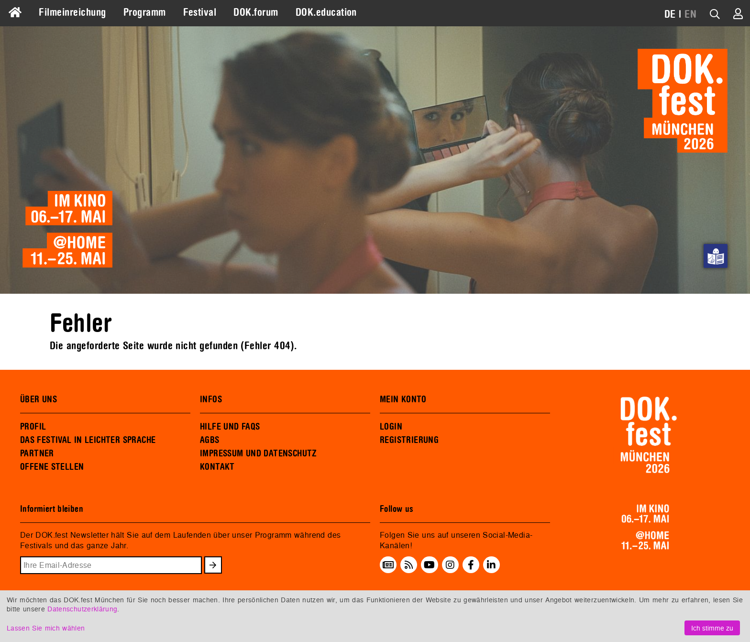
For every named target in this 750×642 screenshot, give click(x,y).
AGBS (210, 440)
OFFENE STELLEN (52, 467)
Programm (144, 12)
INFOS (211, 399)
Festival (200, 12)
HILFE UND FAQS (230, 427)
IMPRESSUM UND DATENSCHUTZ (258, 453)
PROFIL (33, 427)
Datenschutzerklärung (82, 608)
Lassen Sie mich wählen (46, 627)
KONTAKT (217, 467)
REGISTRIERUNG (409, 440)
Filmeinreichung (72, 12)
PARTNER (37, 453)
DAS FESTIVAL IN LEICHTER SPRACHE (87, 440)
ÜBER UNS (38, 399)
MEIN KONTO (403, 399)
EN (690, 14)
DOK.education (326, 12)
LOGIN (391, 427)
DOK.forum (255, 12)
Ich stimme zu (712, 627)
